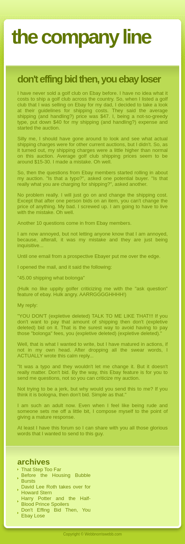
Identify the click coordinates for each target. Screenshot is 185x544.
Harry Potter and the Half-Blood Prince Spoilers (56, 501)
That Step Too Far (41, 469)
